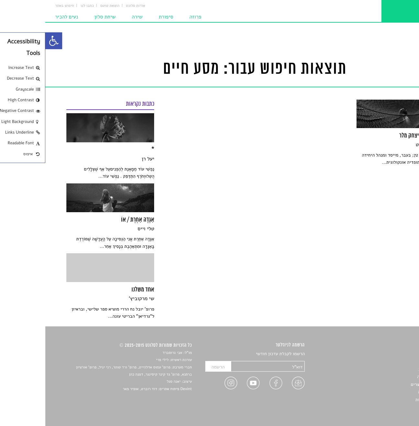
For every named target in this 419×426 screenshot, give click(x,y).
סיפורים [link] (391, 354)
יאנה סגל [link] (128, 381)
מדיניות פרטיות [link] (384, 400)
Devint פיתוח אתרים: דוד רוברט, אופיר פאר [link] (111, 389)
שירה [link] (91, 16)
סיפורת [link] (120, 16)
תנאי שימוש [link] (387, 407)
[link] (8, 40)
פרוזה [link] (150, 16)
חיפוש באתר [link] (19, 5)
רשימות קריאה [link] (385, 377)
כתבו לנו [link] (42, 5)
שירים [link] (392, 362)
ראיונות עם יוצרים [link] (381, 384)
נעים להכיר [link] (21, 16)
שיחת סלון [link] (59, 16)
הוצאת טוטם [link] (64, 5)
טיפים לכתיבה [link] (385, 392)
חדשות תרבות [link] (385, 369)
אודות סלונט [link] (90, 5)
